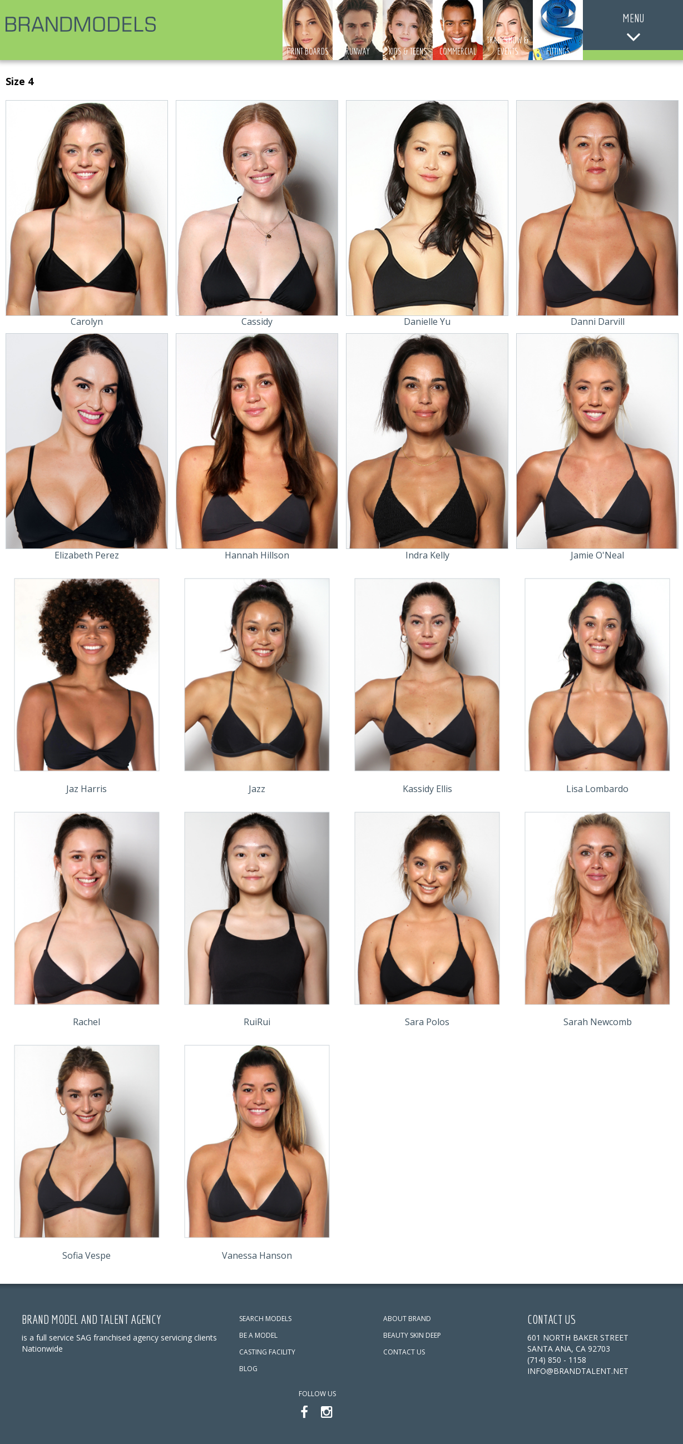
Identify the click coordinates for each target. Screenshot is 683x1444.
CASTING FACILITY (267, 1352)
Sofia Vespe (86, 1255)
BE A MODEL (258, 1335)
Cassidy (257, 321)
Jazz (257, 789)
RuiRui (257, 1022)
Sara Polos (427, 1022)
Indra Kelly (427, 555)
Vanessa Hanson (257, 1255)
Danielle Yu (427, 321)
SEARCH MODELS (265, 1318)
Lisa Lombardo (597, 789)
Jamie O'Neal (597, 555)
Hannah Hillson (257, 555)
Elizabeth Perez (87, 555)
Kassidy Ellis (427, 789)
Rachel (86, 1022)
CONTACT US (404, 1352)
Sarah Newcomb (597, 1022)
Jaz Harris (86, 789)
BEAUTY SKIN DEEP (412, 1335)
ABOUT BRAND (407, 1318)
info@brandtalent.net (577, 1371)
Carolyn (87, 321)
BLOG (248, 1368)
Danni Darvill (598, 321)
